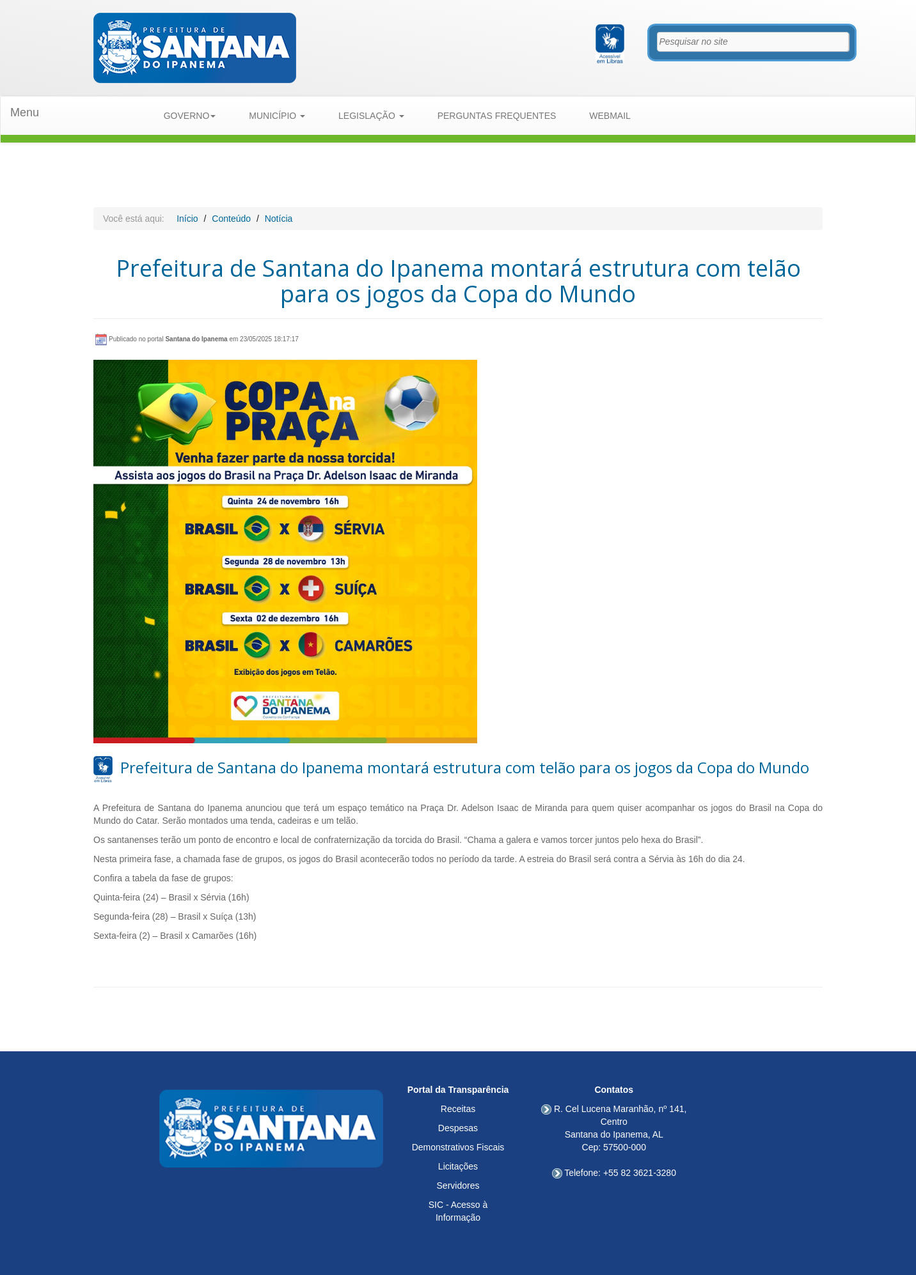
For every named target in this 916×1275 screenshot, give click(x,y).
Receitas (458, 1109)
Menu (24, 112)
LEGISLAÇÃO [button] (371, 116)
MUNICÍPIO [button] (277, 116)
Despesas (458, 1128)
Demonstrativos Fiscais (458, 1147)
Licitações (458, 1166)
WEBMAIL (610, 116)
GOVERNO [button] (190, 116)
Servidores (458, 1185)
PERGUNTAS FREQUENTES (497, 116)
